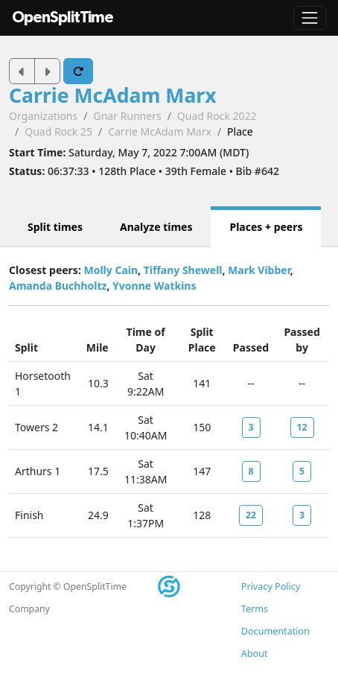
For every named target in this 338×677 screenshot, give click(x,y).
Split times (55, 227)
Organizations (43, 116)
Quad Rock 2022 (217, 116)
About (254, 653)
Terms (254, 609)
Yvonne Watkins (154, 286)
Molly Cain (110, 270)
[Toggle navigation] (309, 18)
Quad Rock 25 (58, 131)
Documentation (275, 631)
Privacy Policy (270, 586)
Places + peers (265, 227)
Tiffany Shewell (183, 270)
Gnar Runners (127, 116)
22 (251, 515)
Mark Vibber (259, 270)
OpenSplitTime (62, 17)
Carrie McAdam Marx (113, 95)
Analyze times (156, 227)
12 (302, 427)
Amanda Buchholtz (57, 286)
